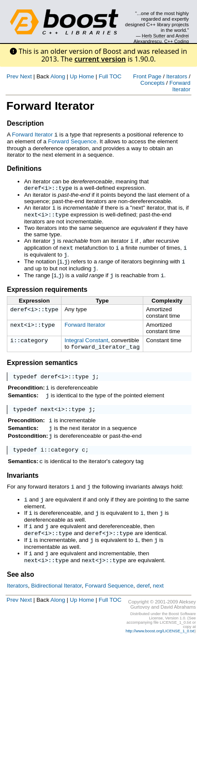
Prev (12, 76)
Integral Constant (86, 347)
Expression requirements (47, 296)
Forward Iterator (180, 86)
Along (57, 76)
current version (100, 59)
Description (25, 123)
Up (73, 76)
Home (86, 76)
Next (25, 76)
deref (32, 188)
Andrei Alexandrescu (161, 38)
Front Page (147, 76)
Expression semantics (42, 370)
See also (20, 597)
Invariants (23, 492)
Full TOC (109, 76)
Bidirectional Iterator (56, 608)
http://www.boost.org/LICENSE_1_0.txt (160, 654)
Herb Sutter (154, 35)
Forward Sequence (72, 141)
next (31, 216)
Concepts (152, 83)
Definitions (24, 168)
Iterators (176, 76)
